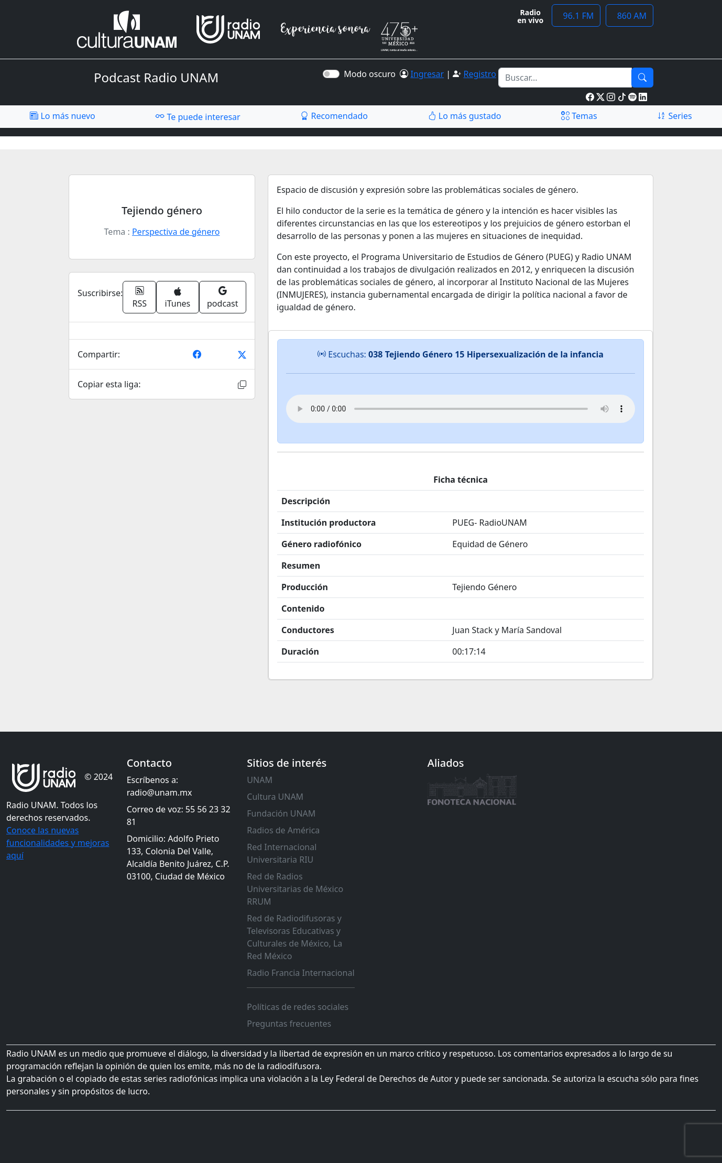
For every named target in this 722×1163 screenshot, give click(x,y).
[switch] (331, 74)
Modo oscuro (372, 74)
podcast (222, 297)
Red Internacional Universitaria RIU (281, 853)
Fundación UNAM (281, 813)
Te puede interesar (197, 116)
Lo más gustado (464, 116)
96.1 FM (576, 15)
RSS (140, 297)
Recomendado (334, 116)
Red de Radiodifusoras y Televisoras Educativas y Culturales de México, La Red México (294, 937)
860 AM (629, 15)
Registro (479, 74)
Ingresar (427, 74)
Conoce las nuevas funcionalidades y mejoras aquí (57, 842)
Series (674, 116)
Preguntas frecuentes (289, 1023)
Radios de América (283, 830)
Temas (579, 116)
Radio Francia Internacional (300, 973)
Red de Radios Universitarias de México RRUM (295, 889)
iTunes (178, 298)
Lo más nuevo (62, 116)
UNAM (259, 780)
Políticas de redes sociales (297, 1007)
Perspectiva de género (176, 231)
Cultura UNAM (275, 796)
